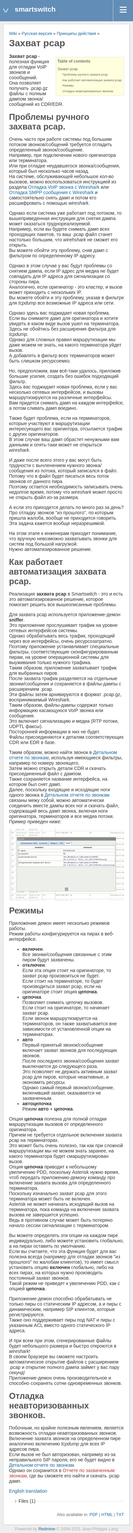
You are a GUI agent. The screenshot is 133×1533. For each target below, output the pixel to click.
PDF (94, 1514)
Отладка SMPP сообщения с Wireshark (51, 192)
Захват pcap (67, 69)
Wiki (13, 33)
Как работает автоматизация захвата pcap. (92, 80)
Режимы (68, 85)
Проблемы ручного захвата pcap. (85, 74)
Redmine (46, 1529)
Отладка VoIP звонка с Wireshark (64, 187)
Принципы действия (76, 33)
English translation (28, 1491)
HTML (107, 1514)
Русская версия (37, 33)
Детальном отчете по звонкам (76, 795)
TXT (120, 1514)
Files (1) (27, 1501)
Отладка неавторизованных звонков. (88, 91)
